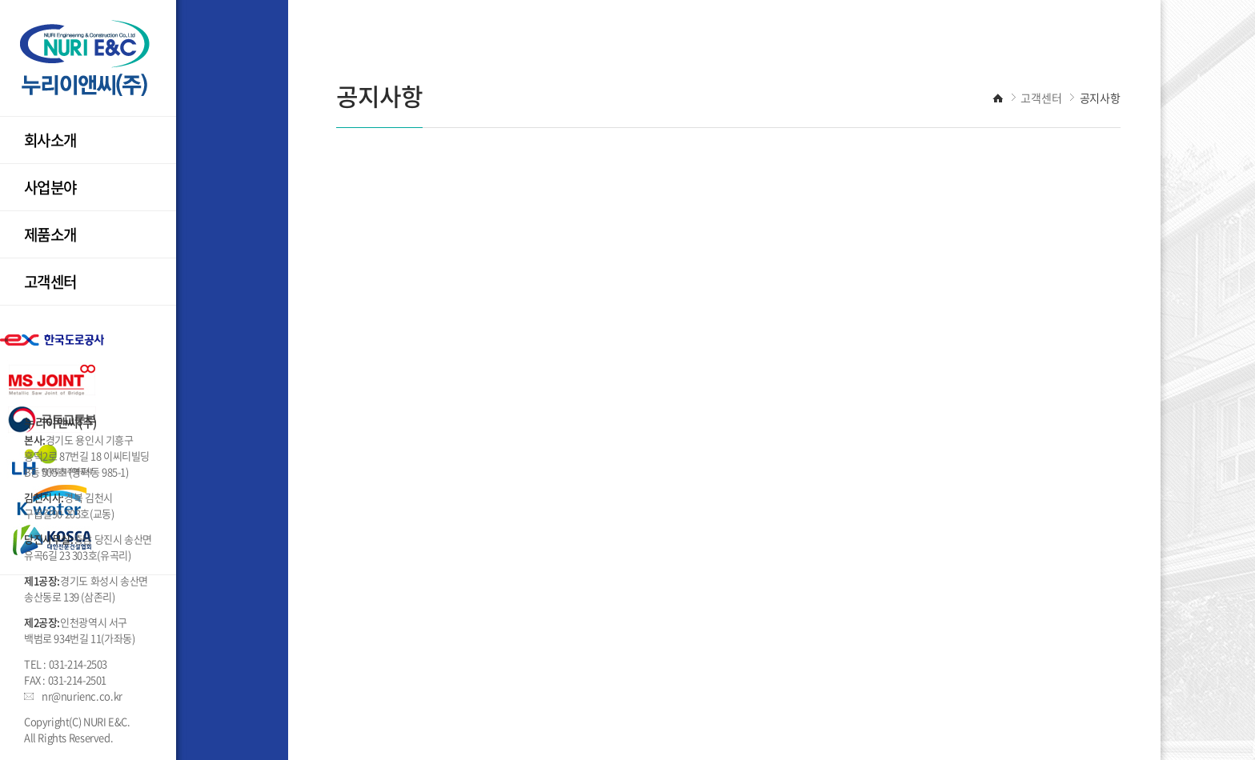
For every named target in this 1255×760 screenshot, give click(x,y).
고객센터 (50, 281)
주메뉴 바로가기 (0, 0)
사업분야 (50, 187)
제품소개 (50, 234)
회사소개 (50, 140)
